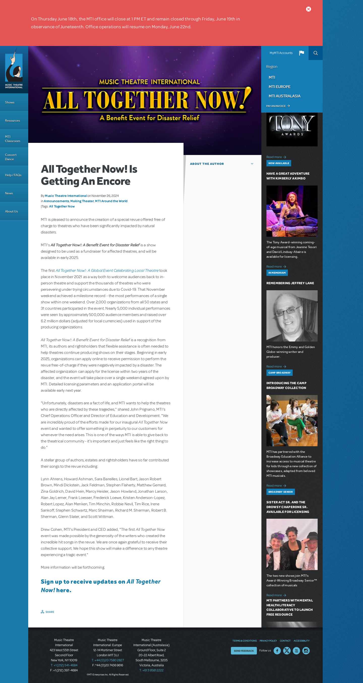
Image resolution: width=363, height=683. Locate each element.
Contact (285, 640)
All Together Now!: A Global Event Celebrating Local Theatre (107, 270)
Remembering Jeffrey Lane (290, 283)
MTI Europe (279, 86)
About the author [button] (207, 164)
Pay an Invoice (276, 106)
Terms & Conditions (244, 640)
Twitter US (287, 650)
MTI (272, 77)
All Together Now (62, 206)
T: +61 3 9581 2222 (151, 670)
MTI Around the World (111, 201)
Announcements (56, 201)
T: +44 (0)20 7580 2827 (108, 660)
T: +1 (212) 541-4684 (64, 665)
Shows (9, 102)
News (9, 193)
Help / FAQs (13, 175)
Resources (12, 120)
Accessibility (301, 640)
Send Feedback (244, 650)
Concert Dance (11, 157)
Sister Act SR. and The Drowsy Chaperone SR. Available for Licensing (287, 507)
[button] (301, 53)
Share (50, 612)
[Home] (14, 69)
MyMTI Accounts (281, 53)
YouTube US (296, 650)
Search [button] (316, 53)
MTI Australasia (284, 95)
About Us (11, 211)
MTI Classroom (12, 139)
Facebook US (277, 650)
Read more (277, 156)
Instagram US (306, 650)
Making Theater (82, 201)
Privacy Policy (268, 640)
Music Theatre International (66, 196)
